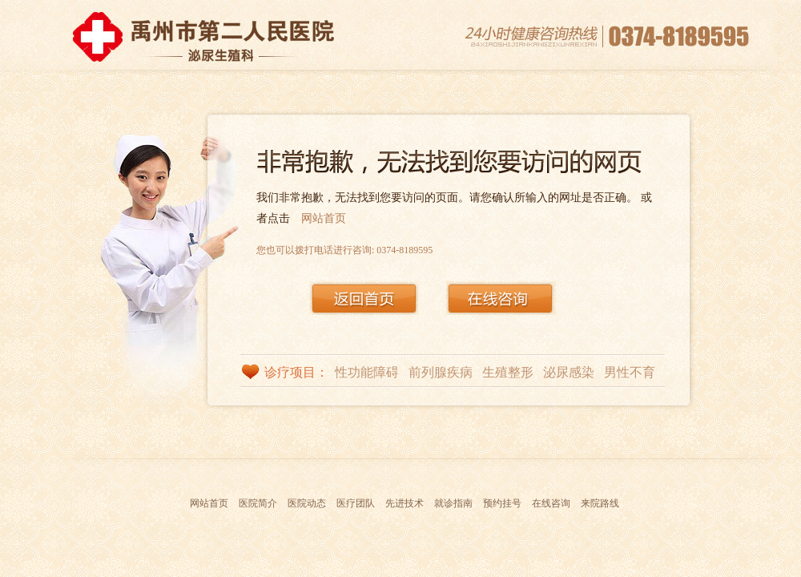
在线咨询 (551, 503)
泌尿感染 (568, 372)
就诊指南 (453, 503)
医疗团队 (355, 503)
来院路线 (600, 503)
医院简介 (258, 503)
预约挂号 (502, 503)
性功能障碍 (367, 372)
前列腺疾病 (441, 372)
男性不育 (629, 372)
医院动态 (307, 503)
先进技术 (404, 503)
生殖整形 (507, 372)
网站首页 (323, 218)
